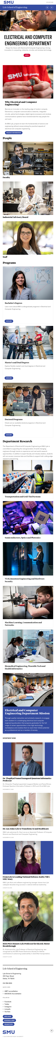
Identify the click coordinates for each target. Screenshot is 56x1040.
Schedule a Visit (9, 1020)
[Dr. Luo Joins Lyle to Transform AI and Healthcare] (28, 809)
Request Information (13, 133)
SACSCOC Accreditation (12, 994)
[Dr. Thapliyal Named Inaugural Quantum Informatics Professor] (28, 759)
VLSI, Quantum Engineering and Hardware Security (25, 580)
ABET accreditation (11, 991)
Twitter (6, 1004)
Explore (9, 321)
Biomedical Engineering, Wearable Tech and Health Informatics (25, 667)
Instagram (7, 1007)
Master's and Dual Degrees (17, 362)
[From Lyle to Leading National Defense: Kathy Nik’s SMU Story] (28, 857)
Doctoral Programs (14, 419)
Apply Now (7, 1016)
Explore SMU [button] (49, 2)
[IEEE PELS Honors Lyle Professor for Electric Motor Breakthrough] (28, 916)
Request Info (8, 1024)
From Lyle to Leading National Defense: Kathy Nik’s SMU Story (26, 877)
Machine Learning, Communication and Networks (23, 623)
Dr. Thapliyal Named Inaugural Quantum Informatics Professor (27, 779)
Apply (27, 55)
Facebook (7, 1002)
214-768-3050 (7, 983)
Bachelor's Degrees (13, 303)
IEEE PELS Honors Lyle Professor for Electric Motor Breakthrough (26, 944)
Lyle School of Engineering (15, 7)
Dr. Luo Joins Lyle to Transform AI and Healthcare (26, 828)
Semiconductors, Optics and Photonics (23, 537)
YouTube (7, 1012)
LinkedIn (7, 1009)
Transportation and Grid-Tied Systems (23, 496)
